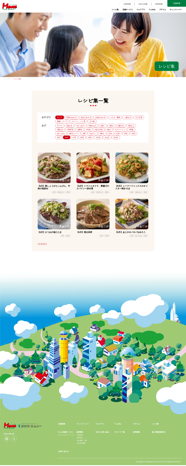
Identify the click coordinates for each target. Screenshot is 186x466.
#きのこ (93, 133)
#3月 (126, 133)
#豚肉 (80, 130)
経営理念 (80, 438)
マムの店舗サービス (65, 433)
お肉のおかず (100, 117)
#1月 (110, 133)
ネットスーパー (175, 10)
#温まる (69, 126)
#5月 (59, 137)
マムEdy (151, 10)
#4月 (133, 133)
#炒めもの (92, 126)
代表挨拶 (80, 436)
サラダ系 (138, 117)
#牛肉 (88, 130)
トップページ (8, 79)
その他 (92, 121)
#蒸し (103, 126)
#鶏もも (131, 126)
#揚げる (121, 126)
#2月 (118, 133)
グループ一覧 (119, 433)
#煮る (111, 126)
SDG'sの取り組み (102, 433)
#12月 (115, 137)
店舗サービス (126, 10)
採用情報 (157, 4)
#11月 (107, 137)
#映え (102, 133)
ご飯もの (127, 117)
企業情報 (124, 4)
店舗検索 (176, 3)
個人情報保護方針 (159, 433)
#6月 (66, 137)
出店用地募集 (81, 444)
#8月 (82, 137)
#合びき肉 (99, 130)
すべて (59, 117)
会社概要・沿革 (82, 441)
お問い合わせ (63, 452)
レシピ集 (113, 10)
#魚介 (109, 130)
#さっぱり (80, 126)
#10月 (98, 137)
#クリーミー (120, 130)
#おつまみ (61, 133)
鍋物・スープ (62, 121)
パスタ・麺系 (115, 117)
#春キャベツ (74, 133)
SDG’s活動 (141, 4)
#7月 (74, 137)
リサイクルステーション (66, 436)
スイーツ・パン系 (78, 121)
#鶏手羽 (70, 130)
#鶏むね (60, 130)
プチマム (161, 10)
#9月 (90, 137)
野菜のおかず (71, 117)
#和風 (131, 130)
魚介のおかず (86, 117)
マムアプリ (139, 10)
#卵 (84, 133)
